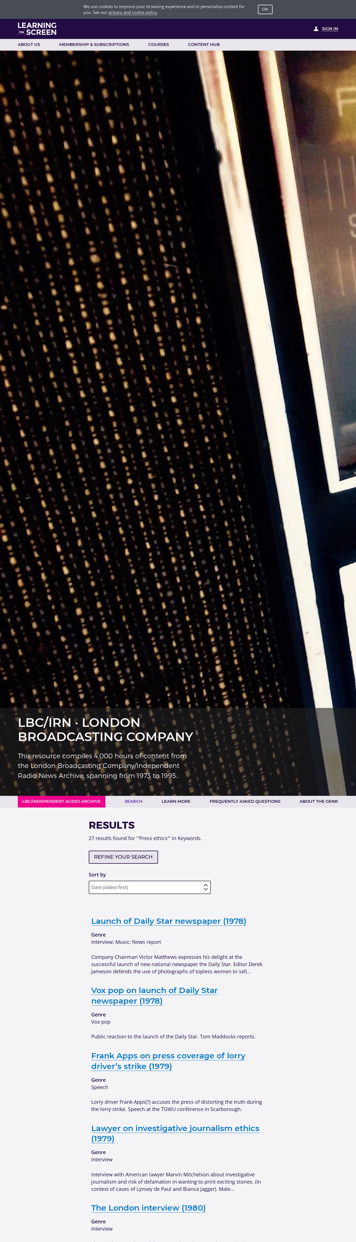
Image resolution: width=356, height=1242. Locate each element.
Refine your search (123, 857)
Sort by (97, 874)
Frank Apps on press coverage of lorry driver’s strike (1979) (168, 1061)
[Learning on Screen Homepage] (37, 28)
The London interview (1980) (148, 1208)
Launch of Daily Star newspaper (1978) (168, 921)
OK (265, 9)
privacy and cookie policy (132, 12)
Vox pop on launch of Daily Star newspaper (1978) (154, 995)
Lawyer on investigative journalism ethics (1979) (175, 1133)
